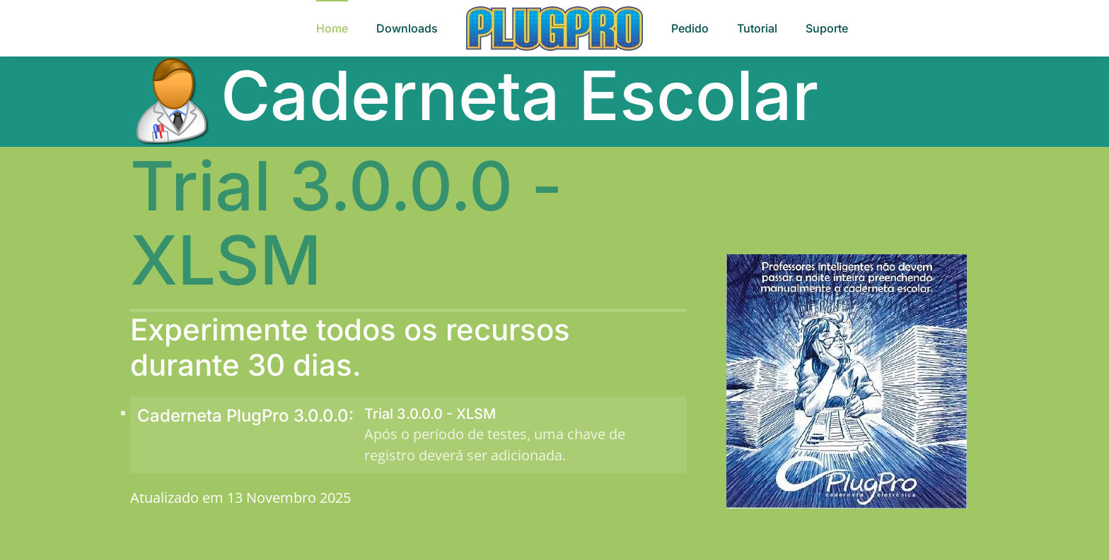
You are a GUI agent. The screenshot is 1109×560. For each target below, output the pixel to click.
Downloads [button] (407, 28)
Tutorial (757, 28)
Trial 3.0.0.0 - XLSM (430, 413)
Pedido (690, 28)
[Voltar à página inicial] (554, 28)
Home (332, 28)
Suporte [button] (827, 28)
